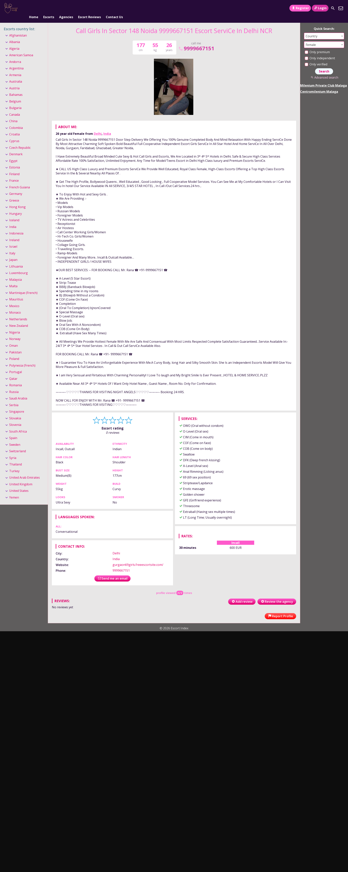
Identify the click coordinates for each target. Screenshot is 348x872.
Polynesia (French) (22, 359)
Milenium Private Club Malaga (323, 79)
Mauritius (16, 293)
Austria (14, 82)
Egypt (13, 154)
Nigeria (14, 326)
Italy (12, 247)
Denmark (16, 148)
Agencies (66, 8)
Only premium (317, 46)
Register (300, 8)
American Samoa (21, 49)
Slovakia (15, 412)
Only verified (316, 58)
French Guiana (19, 181)
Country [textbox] (311, 30)
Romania (15, 379)
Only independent (320, 52)
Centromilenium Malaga (319, 85)
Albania (14, 35)
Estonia (14, 161)
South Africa (18, 425)
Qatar (13, 372)
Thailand (15, 458)
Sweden (14, 438)
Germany (15, 187)
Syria (12, 451)
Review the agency (277, 595)
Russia (14, 385)
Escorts (48, 8)
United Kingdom (20, 478)
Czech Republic (20, 141)
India (107, 127)
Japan (13, 253)
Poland (14, 352)
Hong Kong (17, 200)
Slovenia (15, 418)
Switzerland (17, 445)
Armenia (15, 69)
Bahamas (16, 88)
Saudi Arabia (18, 392)
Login (320, 8)
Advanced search (324, 71)
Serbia (13, 399)
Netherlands (18, 313)
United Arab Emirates (24, 471)
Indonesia (16, 227)
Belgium (15, 95)
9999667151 (196, 42)
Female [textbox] (311, 38)
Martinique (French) (23, 286)
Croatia (14, 128)
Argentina (16, 62)
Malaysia (15, 273)
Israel (13, 240)
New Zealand (18, 319)
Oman (13, 339)
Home (33, 8)
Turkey (14, 465)
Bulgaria (15, 102)
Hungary (15, 207)
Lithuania (16, 260)
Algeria (14, 42)
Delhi (98, 127)
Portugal (15, 366)
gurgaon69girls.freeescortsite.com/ (138, 558)
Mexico (14, 300)
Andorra (15, 55)
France (14, 174)
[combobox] (324, 29)
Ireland (14, 234)
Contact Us (114, 8)
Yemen (14, 491)
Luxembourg (18, 266)
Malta (13, 280)
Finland (14, 168)
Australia (15, 75)
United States (19, 484)
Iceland (14, 214)
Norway (14, 333)
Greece (14, 194)
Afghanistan (18, 29)
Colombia (16, 121)
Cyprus (14, 135)
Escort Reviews (89, 8)
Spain (13, 431)
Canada (14, 108)
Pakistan (15, 346)
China (13, 115)
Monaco (15, 306)
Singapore (16, 405)
